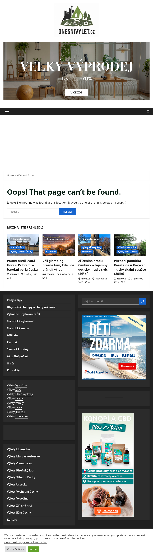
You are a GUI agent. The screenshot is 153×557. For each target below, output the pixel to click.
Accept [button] (33, 549)
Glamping (51, 251)
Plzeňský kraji (24, 394)
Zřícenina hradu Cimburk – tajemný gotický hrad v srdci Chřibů (93, 267)
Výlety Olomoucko (19, 463)
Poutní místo (17, 247)
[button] (7, 111)
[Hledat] (142, 301)
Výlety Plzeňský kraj (20, 470)
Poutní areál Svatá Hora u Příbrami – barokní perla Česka (22, 265)
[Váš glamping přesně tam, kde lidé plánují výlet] (59, 245)
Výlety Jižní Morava (128, 251)
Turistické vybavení (20, 321)
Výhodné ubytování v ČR (23, 314)
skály (18, 407)
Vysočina (21, 385)
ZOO (18, 389)
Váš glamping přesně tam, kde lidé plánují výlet (58, 265)
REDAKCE (14, 274)
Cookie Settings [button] (15, 549)
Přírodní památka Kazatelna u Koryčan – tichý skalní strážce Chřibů (130, 267)
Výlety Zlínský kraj (91, 247)
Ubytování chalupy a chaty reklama (31, 307)
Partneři (12, 342)
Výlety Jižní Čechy (19, 512)
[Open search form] (148, 111)
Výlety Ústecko (17, 484)
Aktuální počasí (17, 356)
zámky (19, 403)
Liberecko (21, 416)
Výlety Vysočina (18, 498)
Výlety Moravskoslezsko (23, 456)
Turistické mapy (18, 328)
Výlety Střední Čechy (21, 251)
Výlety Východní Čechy (22, 491)
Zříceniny (87, 251)
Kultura (12, 520)
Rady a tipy (14, 300)
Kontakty (13, 370)
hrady (19, 398)
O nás (11, 363)
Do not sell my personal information (25, 542)
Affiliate (12, 335)
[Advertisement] (76, 141)
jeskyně (20, 412)
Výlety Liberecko (18, 449)
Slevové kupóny (17, 349)
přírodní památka (127, 247)
